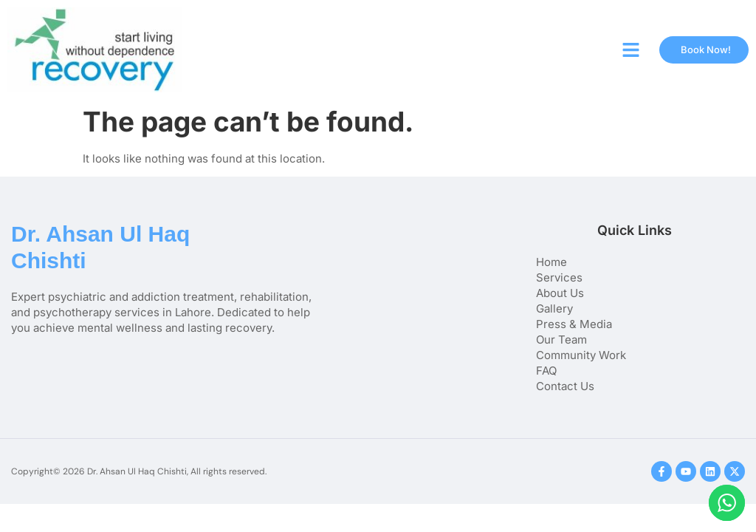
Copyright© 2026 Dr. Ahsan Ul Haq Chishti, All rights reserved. (139, 471)
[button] (631, 50)
